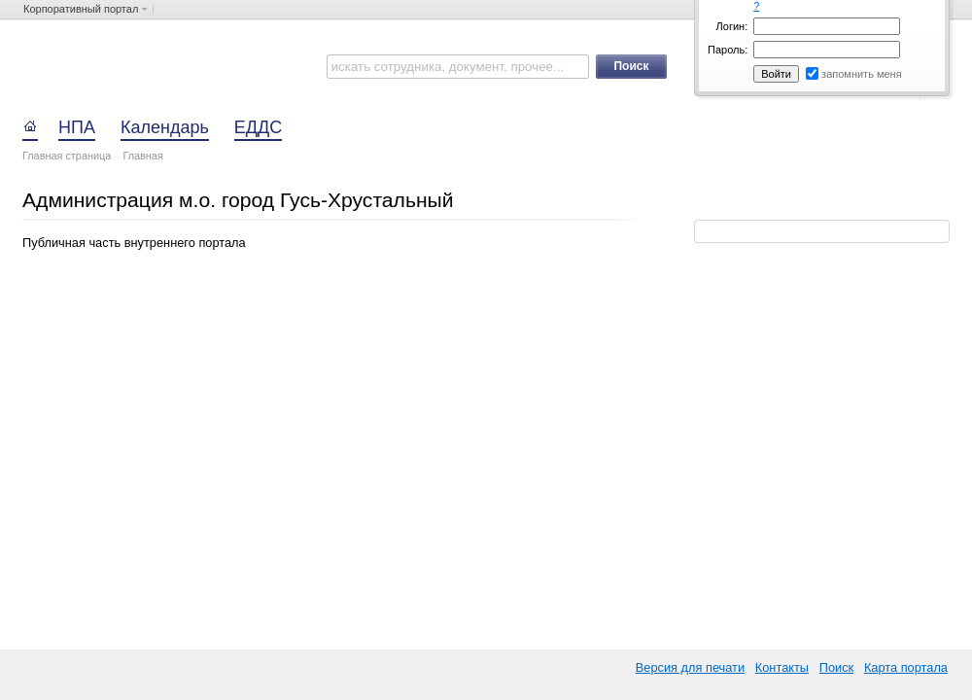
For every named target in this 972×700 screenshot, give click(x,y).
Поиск (836, 667)
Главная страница (66, 155)
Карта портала (906, 667)
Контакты (782, 667)
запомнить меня (861, 74)
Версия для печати (690, 667)
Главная (142, 155)
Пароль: (727, 49)
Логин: (732, 26)
